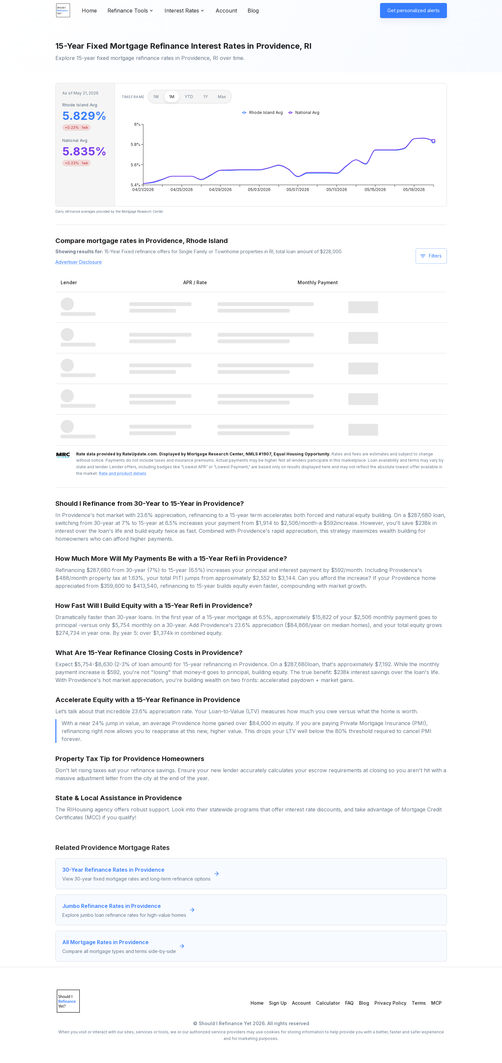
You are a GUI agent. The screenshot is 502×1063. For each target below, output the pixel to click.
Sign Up (278, 1003)
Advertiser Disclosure (78, 262)
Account (226, 10)
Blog (253, 10)
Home (89, 10)
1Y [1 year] (205, 96)
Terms (419, 1003)
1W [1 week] (156, 96)
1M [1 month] (171, 96)
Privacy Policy (390, 1003)
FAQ (349, 1003)
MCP (436, 1003)
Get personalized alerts (413, 10)
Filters (431, 256)
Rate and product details (122, 473)
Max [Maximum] (222, 96)
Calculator (328, 1003)
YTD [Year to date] (189, 96)
